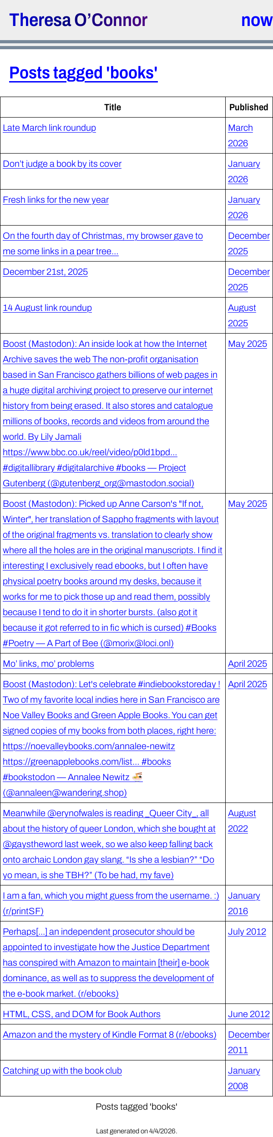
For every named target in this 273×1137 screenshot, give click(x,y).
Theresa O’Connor (78, 20)
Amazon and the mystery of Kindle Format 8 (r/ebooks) (110, 1034)
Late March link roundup (49, 128)
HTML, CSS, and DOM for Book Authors (82, 1014)
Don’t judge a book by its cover (62, 164)
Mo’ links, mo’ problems (48, 664)
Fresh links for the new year (56, 200)
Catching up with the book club (62, 1070)
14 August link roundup (47, 308)
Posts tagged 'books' (83, 72)
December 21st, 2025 (45, 272)
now (257, 20)
